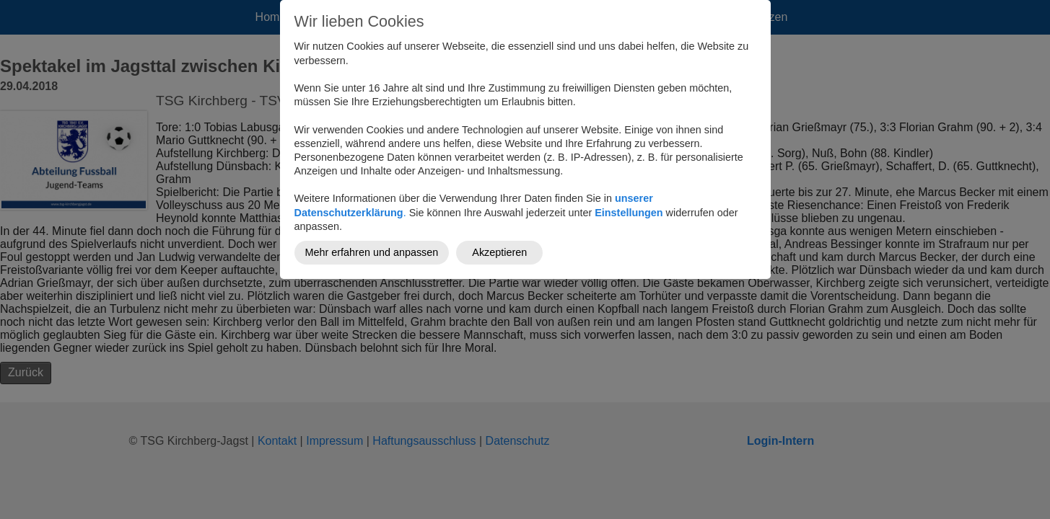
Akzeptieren (499, 252)
